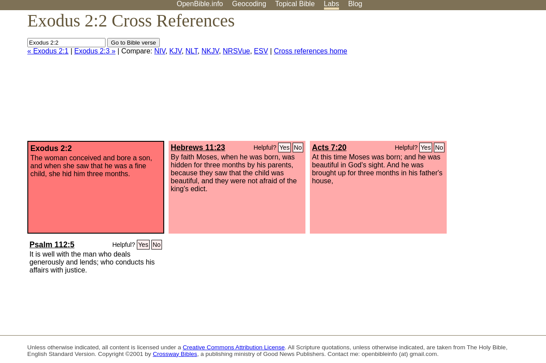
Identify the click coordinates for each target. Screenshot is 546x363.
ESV (261, 51)
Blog (355, 4)
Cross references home (310, 51)
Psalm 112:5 (52, 244)
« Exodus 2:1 (47, 51)
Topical (295, 4)
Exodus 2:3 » (94, 51)
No (298, 147)
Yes (284, 147)
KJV (175, 51)
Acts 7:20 (329, 147)
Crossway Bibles (175, 354)
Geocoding (249, 4)
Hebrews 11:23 (198, 147)
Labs (331, 4)
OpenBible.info (200, 4)
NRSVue (236, 51)
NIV (159, 51)
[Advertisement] (457, 79)
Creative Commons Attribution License (234, 347)
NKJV (209, 51)
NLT (191, 51)
